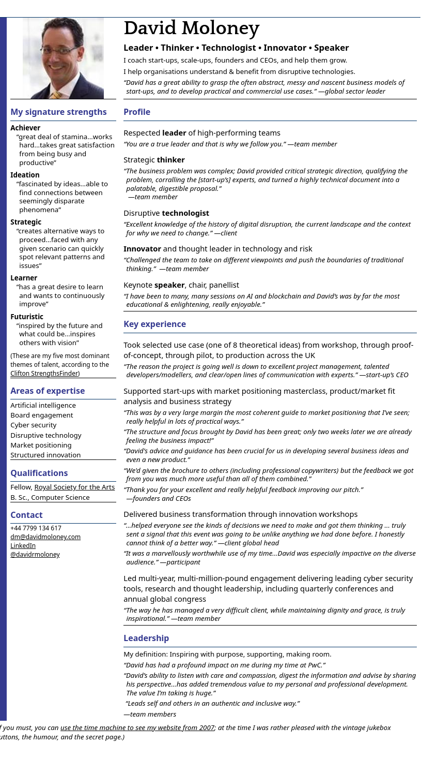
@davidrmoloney (34, 554)
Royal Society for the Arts (74, 487)
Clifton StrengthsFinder (44, 373)
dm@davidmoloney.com (45, 536)
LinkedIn (23, 545)
